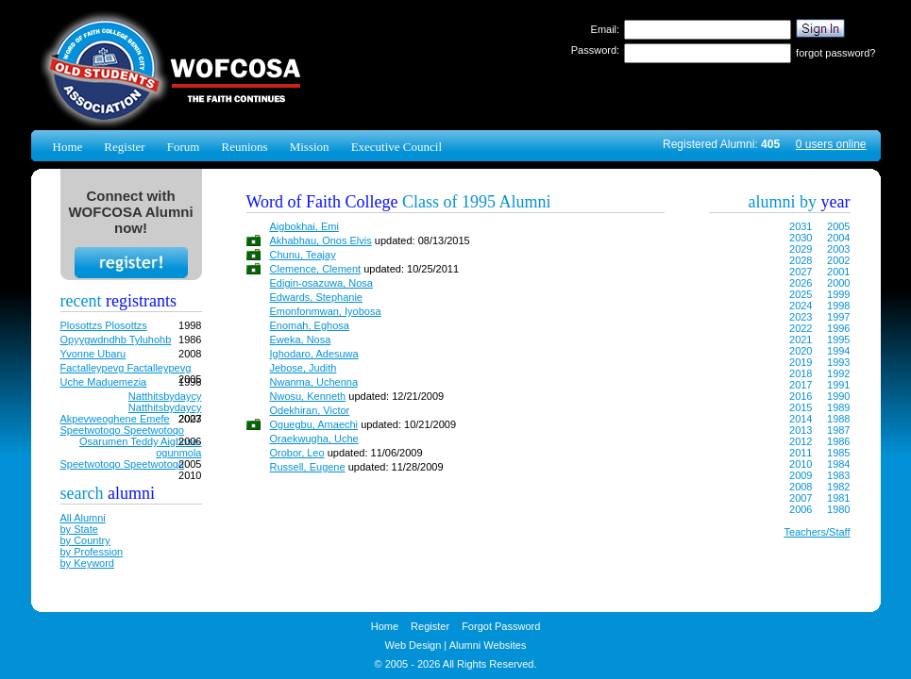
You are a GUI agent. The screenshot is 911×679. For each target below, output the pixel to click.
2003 (838, 249)
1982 (838, 486)
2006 (800, 509)
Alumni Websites (488, 645)
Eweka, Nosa (300, 339)
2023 (800, 317)
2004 (838, 237)
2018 (800, 373)
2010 (800, 464)
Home (68, 147)
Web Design (413, 645)
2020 (800, 350)
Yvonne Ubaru (93, 353)
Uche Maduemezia (103, 382)
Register (124, 147)
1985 (838, 452)
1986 (838, 441)
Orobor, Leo (297, 452)
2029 (800, 249)
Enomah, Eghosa (309, 325)
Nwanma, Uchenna (314, 382)
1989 (838, 407)
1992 (838, 373)
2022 (800, 328)
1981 (838, 498)
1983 (838, 475)
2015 (800, 407)
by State (79, 529)
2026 (800, 283)
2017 (800, 384)
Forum (183, 147)
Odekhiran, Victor (310, 410)
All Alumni (83, 517)
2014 (800, 418)
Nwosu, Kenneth (308, 396)
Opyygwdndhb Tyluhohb (116, 339)
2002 (838, 260)
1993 (838, 362)
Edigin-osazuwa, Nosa (321, 283)
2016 (800, 396)
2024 (800, 305)
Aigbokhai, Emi (304, 226)
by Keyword (87, 563)
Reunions (244, 147)
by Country (85, 540)
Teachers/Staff (817, 532)
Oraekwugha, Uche (314, 438)
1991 (838, 384)
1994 (838, 350)
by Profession (92, 551)
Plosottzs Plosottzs (103, 325)
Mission (309, 147)
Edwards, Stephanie (316, 297)
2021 (800, 339)
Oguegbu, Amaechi (314, 424)
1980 (838, 509)
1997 (838, 317)
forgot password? (835, 52)
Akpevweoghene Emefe (115, 418)
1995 (838, 339)
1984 (838, 464)
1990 (838, 396)
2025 (800, 294)
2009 (800, 475)
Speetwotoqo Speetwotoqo (122, 430)
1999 (838, 294)
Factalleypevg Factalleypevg (126, 367)
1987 (838, 430)
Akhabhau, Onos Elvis (321, 240)
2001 (838, 271)
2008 (800, 486)
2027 (800, 271)
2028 (800, 260)
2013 (800, 430)
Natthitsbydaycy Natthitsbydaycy (165, 401)
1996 (838, 328)
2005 (838, 226)
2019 (800, 362)
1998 (838, 305)
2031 (800, 226)
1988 (838, 418)
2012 (800, 441)
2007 (800, 498)
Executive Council (396, 147)
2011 (800, 452)
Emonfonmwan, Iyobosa (325, 311)
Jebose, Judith (303, 367)
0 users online (831, 144)
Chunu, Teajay (303, 254)
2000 (838, 283)
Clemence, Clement (316, 268)
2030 (800, 237)
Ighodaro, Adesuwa (314, 353)
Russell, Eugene (308, 466)
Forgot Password (501, 626)
